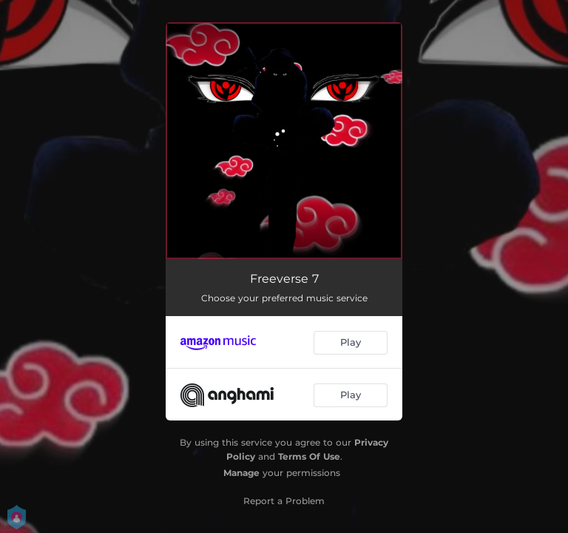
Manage (241, 472)
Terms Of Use (309, 456)
